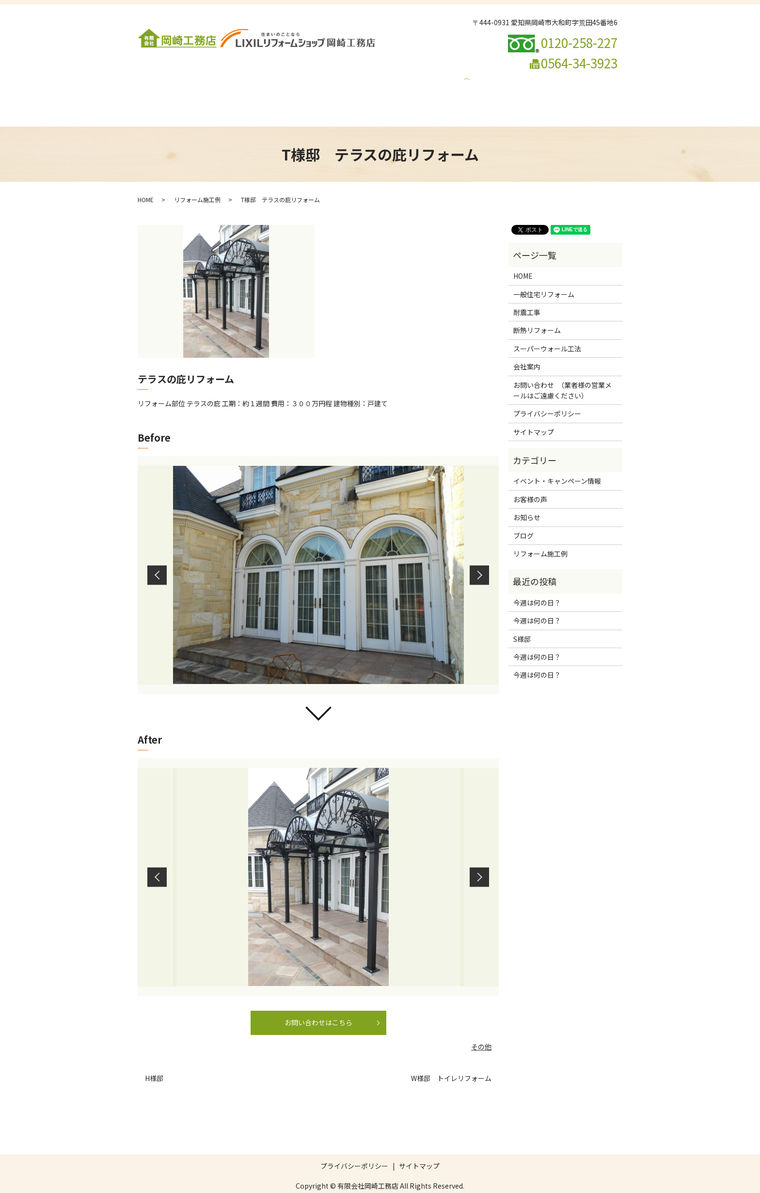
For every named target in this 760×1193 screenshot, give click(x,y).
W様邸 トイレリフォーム (451, 1060)
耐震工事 (296, 79)
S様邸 (522, 620)
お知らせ (526, 499)
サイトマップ (533, 413)
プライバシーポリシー (547, 395)
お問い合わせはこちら (318, 1004)
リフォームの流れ (550, 79)
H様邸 (154, 1060)
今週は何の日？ (537, 584)
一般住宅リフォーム (241, 79)
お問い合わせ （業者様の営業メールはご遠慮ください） (229, 95)
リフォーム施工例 (485, 79)
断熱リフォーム (345, 79)
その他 (481, 1028)
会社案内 (187, 79)
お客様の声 (530, 481)
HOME (152, 79)
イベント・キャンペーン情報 (402, 95)
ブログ (337, 95)
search (463, 95)
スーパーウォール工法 (413, 79)
